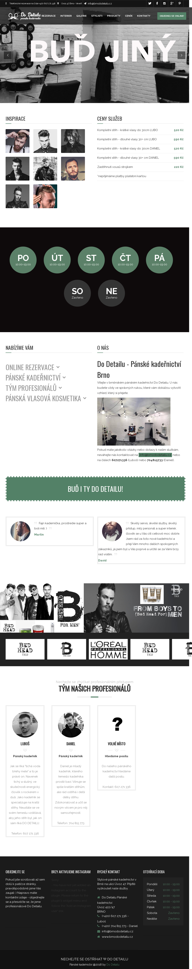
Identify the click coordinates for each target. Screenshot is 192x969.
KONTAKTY (143, 16)
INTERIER (66, 16)
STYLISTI (96, 16)
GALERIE (81, 16)
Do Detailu (114, 962)
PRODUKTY (113, 16)
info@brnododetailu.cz (100, 3)
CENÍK (128, 16)
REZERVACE (49, 16)
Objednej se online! (172, 16)
